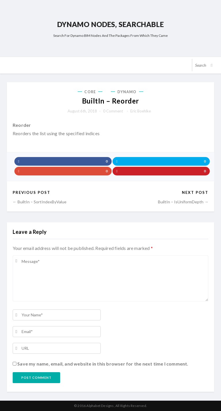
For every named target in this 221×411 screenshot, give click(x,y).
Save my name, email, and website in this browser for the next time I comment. (102, 363)
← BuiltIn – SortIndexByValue (39, 201)
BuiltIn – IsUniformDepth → (183, 201)
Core (90, 92)
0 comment (113, 111)
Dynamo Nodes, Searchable (110, 24)
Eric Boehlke (140, 111)
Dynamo (127, 92)
